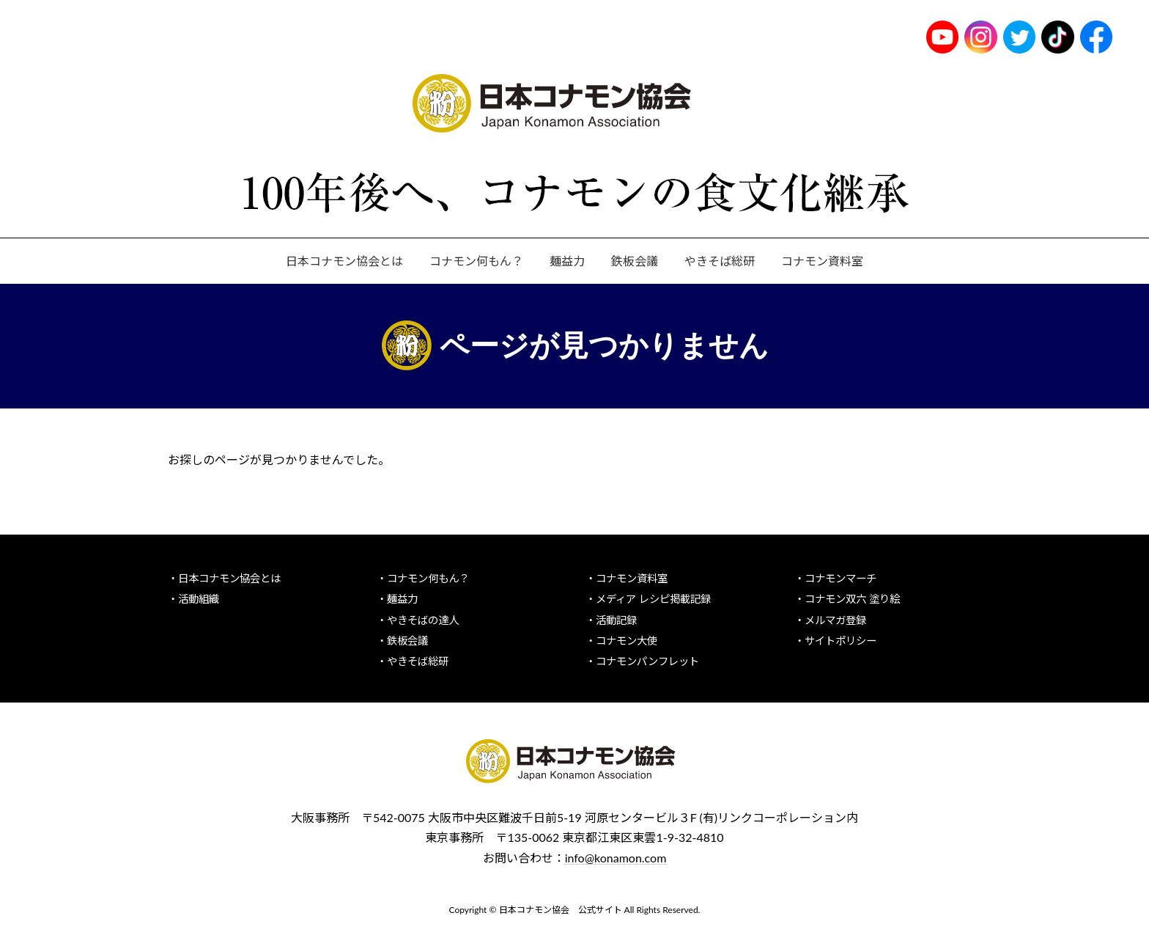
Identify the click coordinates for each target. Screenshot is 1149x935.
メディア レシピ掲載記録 (653, 599)
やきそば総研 (417, 661)
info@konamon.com (616, 857)
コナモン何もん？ (428, 578)
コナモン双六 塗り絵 (852, 599)
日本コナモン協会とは (229, 578)
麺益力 (402, 599)
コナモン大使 (626, 640)
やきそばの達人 (423, 619)
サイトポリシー (840, 640)
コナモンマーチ (840, 578)
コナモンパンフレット (647, 661)
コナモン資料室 (632, 578)
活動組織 (198, 599)
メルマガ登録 (835, 619)
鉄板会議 (407, 640)
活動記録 (616, 619)
